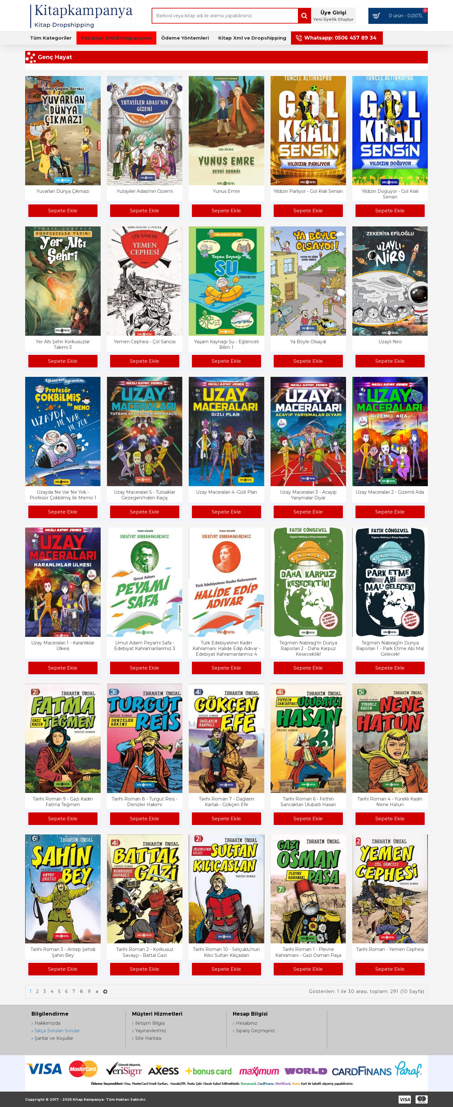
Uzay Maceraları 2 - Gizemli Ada (390, 492)
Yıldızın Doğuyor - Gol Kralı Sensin (390, 194)
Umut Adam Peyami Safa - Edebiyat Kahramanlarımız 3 (144, 645)
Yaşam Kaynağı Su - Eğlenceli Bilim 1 (226, 344)
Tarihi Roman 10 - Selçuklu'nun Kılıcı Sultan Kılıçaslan (226, 952)
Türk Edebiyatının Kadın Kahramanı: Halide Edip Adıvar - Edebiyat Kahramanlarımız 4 (226, 648)
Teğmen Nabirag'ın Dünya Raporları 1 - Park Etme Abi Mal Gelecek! (390, 648)
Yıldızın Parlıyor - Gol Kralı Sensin (308, 191)
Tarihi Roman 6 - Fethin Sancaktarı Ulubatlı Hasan (308, 801)
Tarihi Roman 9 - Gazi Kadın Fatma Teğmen (63, 801)
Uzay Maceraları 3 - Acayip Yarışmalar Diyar (308, 495)
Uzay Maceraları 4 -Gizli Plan (226, 492)
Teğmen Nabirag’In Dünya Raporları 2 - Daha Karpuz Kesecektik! (308, 648)
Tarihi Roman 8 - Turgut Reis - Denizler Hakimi (144, 801)
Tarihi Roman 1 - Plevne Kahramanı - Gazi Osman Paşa (308, 952)
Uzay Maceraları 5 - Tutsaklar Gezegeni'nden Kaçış (144, 495)
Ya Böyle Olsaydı (308, 342)
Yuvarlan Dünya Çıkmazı (62, 191)
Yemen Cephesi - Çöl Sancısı (145, 342)
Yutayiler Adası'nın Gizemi (145, 191)
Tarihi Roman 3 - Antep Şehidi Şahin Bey (63, 952)
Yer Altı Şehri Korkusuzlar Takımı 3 (63, 344)
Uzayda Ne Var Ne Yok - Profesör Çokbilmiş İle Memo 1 (63, 495)
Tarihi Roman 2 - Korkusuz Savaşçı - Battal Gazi (144, 952)
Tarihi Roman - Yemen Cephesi (390, 949)
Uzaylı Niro (390, 342)
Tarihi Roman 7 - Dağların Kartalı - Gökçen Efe (226, 801)
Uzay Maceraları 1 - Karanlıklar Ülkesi (62, 645)
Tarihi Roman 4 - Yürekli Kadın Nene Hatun (389, 801)
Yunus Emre (226, 191)
